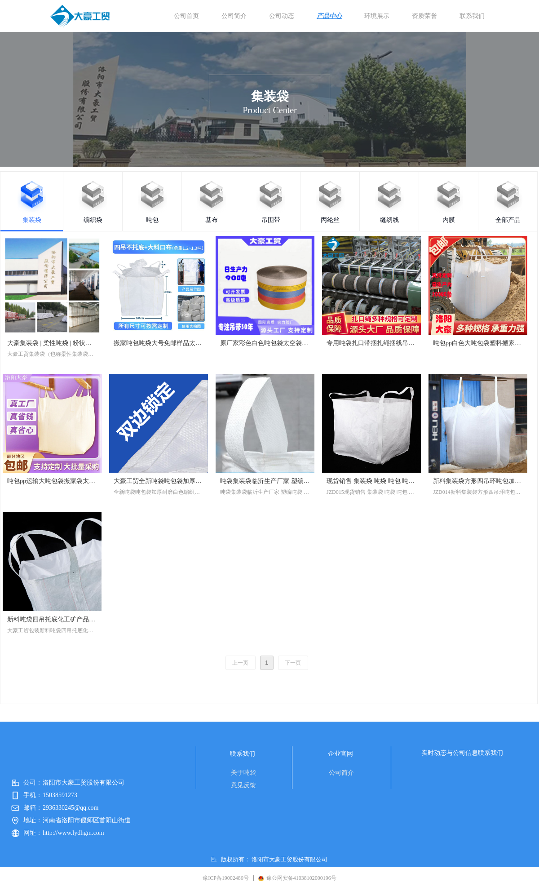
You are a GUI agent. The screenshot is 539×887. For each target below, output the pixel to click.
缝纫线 (389, 220)
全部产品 (508, 220)
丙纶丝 (330, 220)
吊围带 (270, 220)
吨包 (152, 220)
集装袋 (31, 220)
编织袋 (93, 220)
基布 (211, 220)
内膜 (448, 220)
